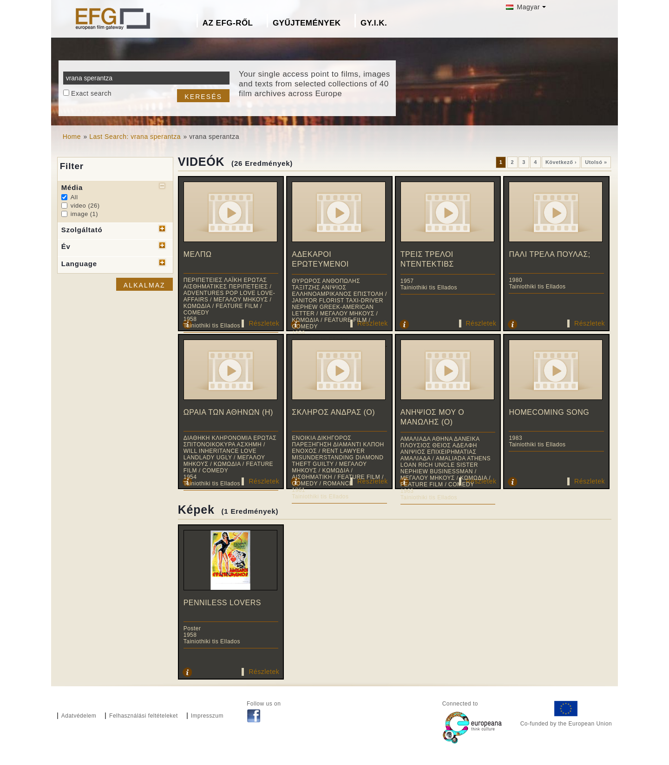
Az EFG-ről (228, 23)
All (74, 197)
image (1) (84, 213)
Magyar (523, 7)
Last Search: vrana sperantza (135, 136)
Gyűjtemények (307, 23)
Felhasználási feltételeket (143, 716)
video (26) (85, 205)
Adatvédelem (79, 716)
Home (72, 136)
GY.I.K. (374, 23)
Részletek (264, 323)
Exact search (91, 93)
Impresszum (207, 716)
